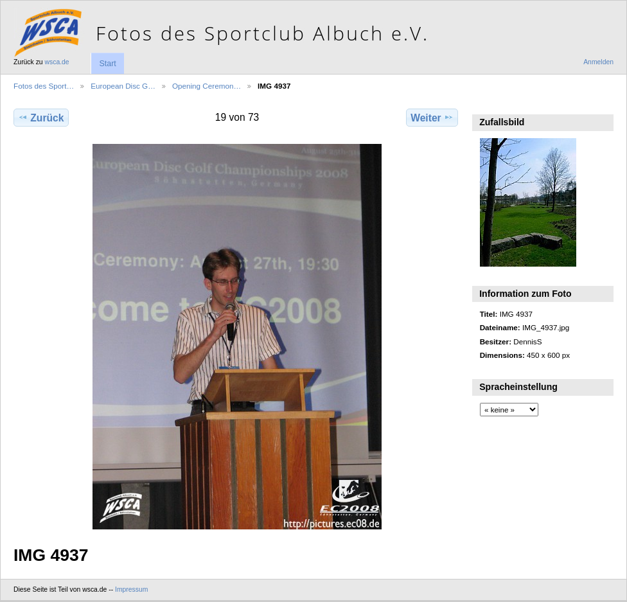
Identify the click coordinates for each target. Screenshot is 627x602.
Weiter (432, 117)
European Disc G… (123, 86)
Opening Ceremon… (206, 86)
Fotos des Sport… (43, 86)
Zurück (41, 117)
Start (107, 63)
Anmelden (598, 62)
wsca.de (57, 62)
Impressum (131, 589)
